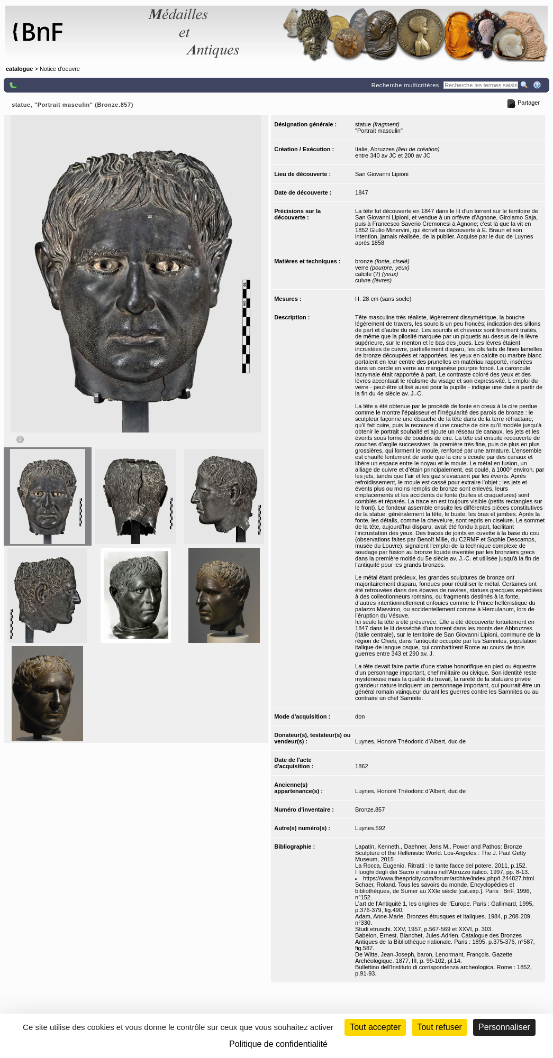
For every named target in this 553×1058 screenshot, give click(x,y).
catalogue (19, 69)
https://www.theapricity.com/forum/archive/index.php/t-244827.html (448, 878)
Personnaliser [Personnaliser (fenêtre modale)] (504, 1027)
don (360, 716)
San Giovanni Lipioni (382, 174)
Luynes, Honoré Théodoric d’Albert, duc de (410, 741)
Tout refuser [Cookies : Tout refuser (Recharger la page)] (439, 1027)
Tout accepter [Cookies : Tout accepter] (375, 1027)
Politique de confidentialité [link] (278, 1043)
